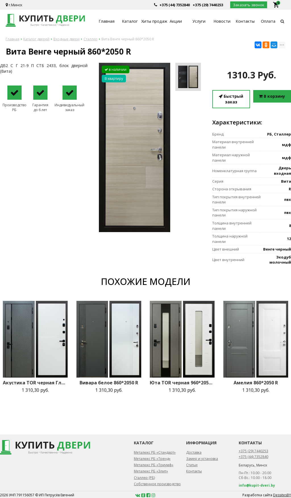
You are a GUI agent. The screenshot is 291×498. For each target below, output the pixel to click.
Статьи (192, 464)
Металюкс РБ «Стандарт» (155, 452)
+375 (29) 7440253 (208, 4)
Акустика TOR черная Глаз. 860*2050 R (35, 382)
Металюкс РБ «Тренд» (152, 458)
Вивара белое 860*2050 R (109, 382)
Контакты (245, 21)
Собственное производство (157, 484)
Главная (107, 21)
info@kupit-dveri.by (257, 485)
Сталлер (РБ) (144, 477)
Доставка (193, 452)
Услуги (198, 21)
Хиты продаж (152, 21)
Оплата (268, 21)
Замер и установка (202, 458)
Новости (221, 21)
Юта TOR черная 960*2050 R (182, 382)
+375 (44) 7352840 (174, 4)
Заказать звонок (248, 4)
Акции (176, 21)
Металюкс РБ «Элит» (151, 471)
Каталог (130, 21)
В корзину (272, 96)
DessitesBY (282, 495)
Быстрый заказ (231, 99)
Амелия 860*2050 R (256, 382)
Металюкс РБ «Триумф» (153, 464)
